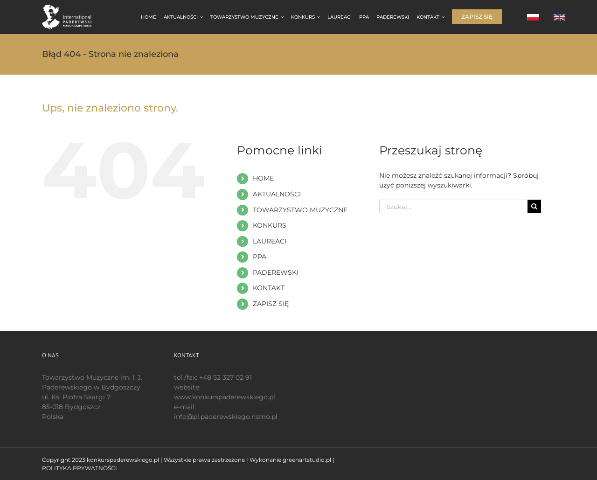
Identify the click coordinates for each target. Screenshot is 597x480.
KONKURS (269, 225)
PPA (259, 256)
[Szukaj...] (453, 206)
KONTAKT (269, 288)
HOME (263, 178)
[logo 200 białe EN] (72, 8)
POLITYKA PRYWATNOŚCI (79, 468)
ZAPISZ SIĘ (271, 303)
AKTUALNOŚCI (277, 194)
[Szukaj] (534, 206)
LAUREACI (269, 241)
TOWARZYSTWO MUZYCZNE (300, 210)
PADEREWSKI (275, 272)
